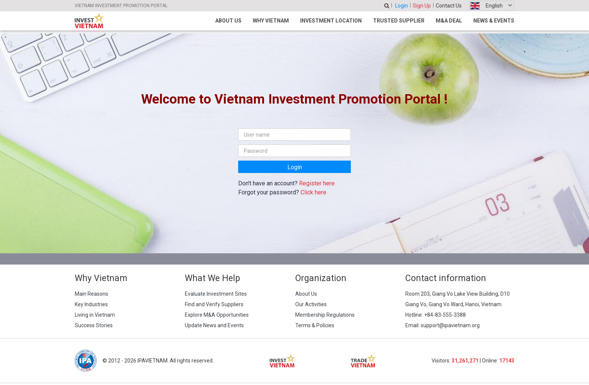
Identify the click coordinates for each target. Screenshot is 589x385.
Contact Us (449, 6)
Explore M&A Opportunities (217, 315)
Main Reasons (91, 294)
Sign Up (422, 6)
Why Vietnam (271, 21)
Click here (313, 192)
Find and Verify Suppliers (214, 304)
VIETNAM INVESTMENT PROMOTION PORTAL (121, 5)
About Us (228, 21)
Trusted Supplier (398, 21)
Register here (317, 183)
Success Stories (94, 325)
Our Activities (311, 304)
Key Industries (91, 304)
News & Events (493, 21)
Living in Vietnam (95, 315)
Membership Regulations (325, 315)
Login (401, 6)
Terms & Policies (314, 325)
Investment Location (331, 21)
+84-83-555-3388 (445, 315)
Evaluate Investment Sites (216, 294)
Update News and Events (214, 325)
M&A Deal (449, 21)
